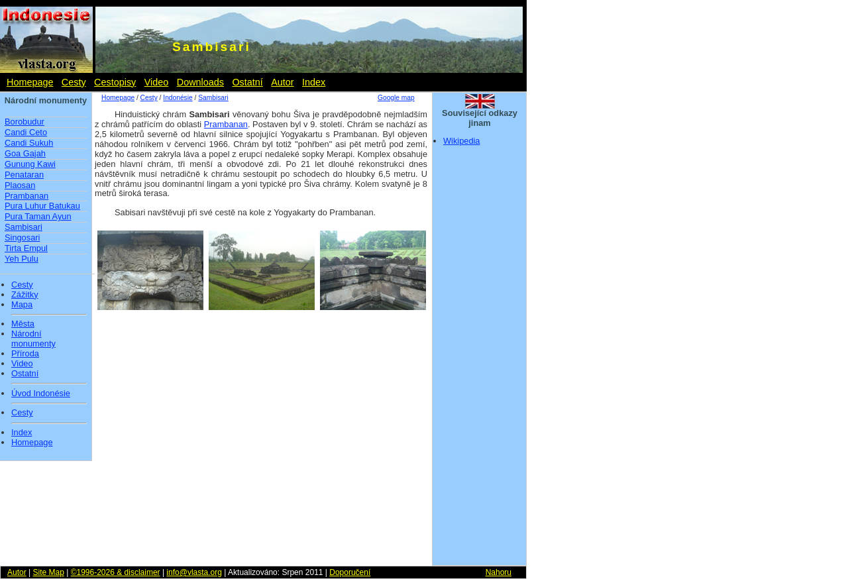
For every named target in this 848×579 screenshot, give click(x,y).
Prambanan (26, 196)
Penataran (24, 175)
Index (313, 82)
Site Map (48, 572)
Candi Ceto (26, 132)
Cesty (74, 82)
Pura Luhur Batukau (42, 206)
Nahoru (498, 572)
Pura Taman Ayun (38, 216)
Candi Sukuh (29, 143)
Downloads (200, 82)
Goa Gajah (25, 153)
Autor (282, 82)
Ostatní (247, 82)
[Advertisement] (479, 359)
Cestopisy (115, 82)
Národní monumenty (33, 338)
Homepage (30, 82)
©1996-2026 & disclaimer (115, 572)
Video (156, 82)
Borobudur (24, 122)
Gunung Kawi (30, 164)
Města (22, 324)
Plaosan (20, 185)
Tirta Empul (26, 248)
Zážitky (24, 294)
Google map (396, 97)
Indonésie (177, 97)
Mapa (21, 304)
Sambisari (23, 227)
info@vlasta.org (194, 572)
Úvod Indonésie (40, 393)
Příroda (25, 353)
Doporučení (349, 572)
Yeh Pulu (21, 259)
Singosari (22, 237)
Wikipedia (461, 141)
